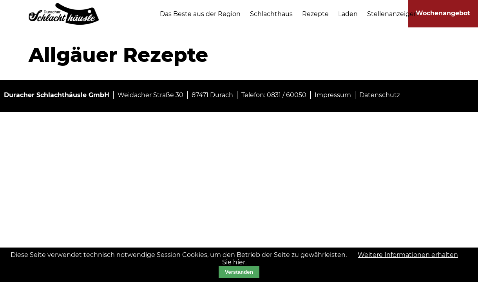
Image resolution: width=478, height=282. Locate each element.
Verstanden (239, 272)
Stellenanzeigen (392, 14)
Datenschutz (379, 95)
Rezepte (315, 14)
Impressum (333, 95)
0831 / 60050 (286, 95)
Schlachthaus (271, 14)
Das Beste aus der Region (200, 14)
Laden (348, 14)
